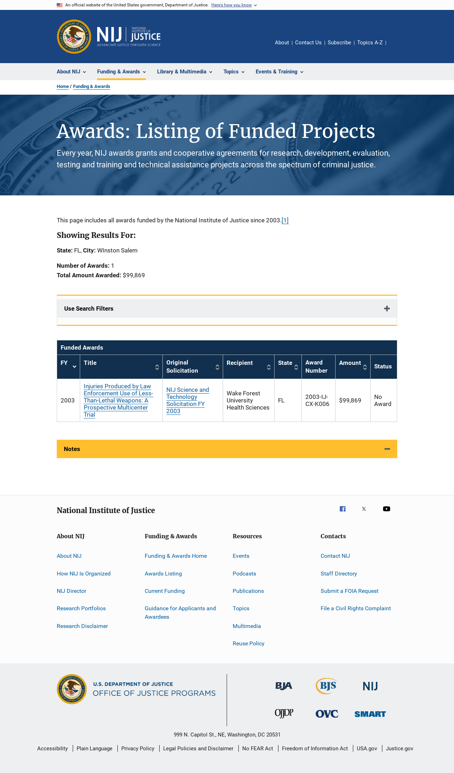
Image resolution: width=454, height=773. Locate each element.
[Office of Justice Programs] (74, 36)
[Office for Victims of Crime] (327, 719)
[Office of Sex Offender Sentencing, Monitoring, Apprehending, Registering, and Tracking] (370, 718)
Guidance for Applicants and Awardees (180, 612)
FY (68, 366)
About (282, 42)
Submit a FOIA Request (349, 591)
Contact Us (308, 42)
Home (63, 86)
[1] (285, 220)
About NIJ (69, 555)
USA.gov (367, 748)
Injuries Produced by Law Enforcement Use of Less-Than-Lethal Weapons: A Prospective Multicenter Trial (118, 400)
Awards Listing (163, 573)
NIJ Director (71, 591)
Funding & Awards (91, 86)
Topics (241, 608)
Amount (350, 362)
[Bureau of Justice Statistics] (327, 695)
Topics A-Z (370, 42)
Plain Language (94, 748)
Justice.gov (399, 748)
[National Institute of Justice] (370, 691)
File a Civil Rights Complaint (356, 608)
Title (90, 362)
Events (241, 555)
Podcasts (244, 573)
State (285, 362)
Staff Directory (339, 573)
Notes (72, 448)
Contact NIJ (335, 555)
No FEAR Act (257, 748)
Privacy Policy (137, 748)
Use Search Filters (89, 308)
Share (397, 47)
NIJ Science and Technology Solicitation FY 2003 (187, 400)
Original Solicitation (182, 366)
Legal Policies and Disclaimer (198, 748)
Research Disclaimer (82, 625)
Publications (248, 591)
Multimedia (247, 625)
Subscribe (339, 42)
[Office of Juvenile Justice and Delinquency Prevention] (284, 720)
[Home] (128, 36)
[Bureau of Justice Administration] (284, 691)
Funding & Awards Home (176, 555)
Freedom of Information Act (315, 748)
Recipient (240, 362)
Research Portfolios (81, 608)
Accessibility (52, 748)
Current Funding (165, 591)
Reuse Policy (249, 643)
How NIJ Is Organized (84, 573)
